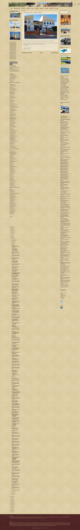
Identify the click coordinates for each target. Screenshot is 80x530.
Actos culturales (12, 77)
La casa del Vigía (63, 192)
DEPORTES (52, 8)
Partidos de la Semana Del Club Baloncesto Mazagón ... (15, 386)
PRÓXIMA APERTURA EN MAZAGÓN (15, 479)
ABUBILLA (62, 77)
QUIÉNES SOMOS (17, 8)
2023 (11, 232)
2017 (11, 497)
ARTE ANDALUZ (63, 290)
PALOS (32, 8)
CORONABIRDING (63, 83)
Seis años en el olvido (64, 284)
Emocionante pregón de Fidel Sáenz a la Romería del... (15, 270)
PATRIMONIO (12, 171)
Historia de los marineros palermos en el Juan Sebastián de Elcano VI (64, 174)
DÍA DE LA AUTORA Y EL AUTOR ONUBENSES (15, 346)
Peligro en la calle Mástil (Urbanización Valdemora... (15, 353)
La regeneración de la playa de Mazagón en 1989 (65, 210)
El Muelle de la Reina (63, 142)
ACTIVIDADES (12, 76)
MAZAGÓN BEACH (18, 4)
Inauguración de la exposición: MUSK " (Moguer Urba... (15, 401)
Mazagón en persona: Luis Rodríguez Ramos (64, 251)
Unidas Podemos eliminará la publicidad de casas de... (15, 308)
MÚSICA (11, 157)
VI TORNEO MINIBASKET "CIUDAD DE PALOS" (15, 326)
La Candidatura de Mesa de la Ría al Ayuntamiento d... (15, 296)
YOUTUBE (62, 298)
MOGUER (28, 8)
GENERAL (11, 137)
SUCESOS (56, 8)
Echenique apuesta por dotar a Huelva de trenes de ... (15, 299)
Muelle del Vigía (63, 265)
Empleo (11, 124)
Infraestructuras (12, 146)
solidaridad (12, 199)
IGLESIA (11, 142)
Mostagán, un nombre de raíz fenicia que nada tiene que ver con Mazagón (65, 263)
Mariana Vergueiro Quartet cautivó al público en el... (14, 293)
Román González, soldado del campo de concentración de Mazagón (65, 278)
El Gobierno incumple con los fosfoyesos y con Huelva (15, 473)
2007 (12, 511)
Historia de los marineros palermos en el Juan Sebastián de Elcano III (64, 166)
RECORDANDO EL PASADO (14, 187)
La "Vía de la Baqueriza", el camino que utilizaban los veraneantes (64, 188)
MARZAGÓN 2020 (13, 49)
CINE (10, 102)
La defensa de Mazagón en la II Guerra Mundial (65, 200)
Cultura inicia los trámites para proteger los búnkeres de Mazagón (65, 119)
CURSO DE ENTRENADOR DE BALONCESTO (14, 389)
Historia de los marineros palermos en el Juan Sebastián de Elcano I (64, 160)
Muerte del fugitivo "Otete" (64, 266)
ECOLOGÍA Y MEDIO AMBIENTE (13, 119)
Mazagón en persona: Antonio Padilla (64, 249)
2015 (11, 500)
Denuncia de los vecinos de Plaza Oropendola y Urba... (15, 407)
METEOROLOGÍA (13, 153)
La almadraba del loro (64, 190)
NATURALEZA (12, 158)
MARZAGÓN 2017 (13, 53)
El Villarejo (62, 154)
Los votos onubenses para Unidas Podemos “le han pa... (15, 264)
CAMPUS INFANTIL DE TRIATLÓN (15, 410)
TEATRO (11, 202)
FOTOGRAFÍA (12, 133)
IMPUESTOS (12, 143)
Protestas (11, 182)
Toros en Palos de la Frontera (14, 430)
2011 (11, 506)
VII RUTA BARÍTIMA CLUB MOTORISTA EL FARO (15, 356)
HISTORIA (41, 8)
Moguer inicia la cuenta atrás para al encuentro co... (15, 329)
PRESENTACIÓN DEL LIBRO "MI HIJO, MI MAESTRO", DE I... (15, 290)
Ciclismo (11, 101)
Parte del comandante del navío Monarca (64, 270)
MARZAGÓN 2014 (13, 57)
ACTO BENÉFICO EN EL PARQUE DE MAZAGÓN (15, 424)
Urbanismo (12, 211)
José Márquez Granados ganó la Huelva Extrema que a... (15, 267)
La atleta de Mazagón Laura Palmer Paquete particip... (15, 362)
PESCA (11, 174)
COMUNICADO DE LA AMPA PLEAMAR (15, 284)
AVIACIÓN (11, 93)
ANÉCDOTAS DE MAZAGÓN (15, 82)
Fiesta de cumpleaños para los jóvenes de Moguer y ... (15, 439)
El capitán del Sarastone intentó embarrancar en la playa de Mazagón (64, 128)
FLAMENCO (12, 132)
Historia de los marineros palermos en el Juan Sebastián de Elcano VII (64, 177)
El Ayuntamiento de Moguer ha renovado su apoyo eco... (15, 287)
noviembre (13, 240)
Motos (11, 156)
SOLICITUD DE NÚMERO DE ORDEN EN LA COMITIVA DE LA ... (15, 349)
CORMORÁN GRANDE (64, 82)
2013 (11, 503)
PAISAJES (11, 169)
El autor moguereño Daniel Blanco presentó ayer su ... (15, 433)
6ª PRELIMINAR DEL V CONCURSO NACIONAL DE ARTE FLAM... (15, 448)
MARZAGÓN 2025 (13, 43)
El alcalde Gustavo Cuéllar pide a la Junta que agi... (15, 247)
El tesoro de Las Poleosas (64, 153)
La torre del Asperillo (64, 211)
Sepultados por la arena (64, 285)
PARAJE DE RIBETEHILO (14, 69)
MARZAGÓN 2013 (13, 58)
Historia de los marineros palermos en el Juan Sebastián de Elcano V (64, 172)
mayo (12, 243)
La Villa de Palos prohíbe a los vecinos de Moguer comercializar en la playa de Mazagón (65, 216)
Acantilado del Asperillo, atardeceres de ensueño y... (15, 282)
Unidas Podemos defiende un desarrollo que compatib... (15, 343)
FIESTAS (11, 129)
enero (12, 494)
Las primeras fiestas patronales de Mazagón (64, 219)
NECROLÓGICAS (13, 161)
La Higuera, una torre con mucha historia (64, 203)
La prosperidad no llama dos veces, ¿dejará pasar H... (15, 340)
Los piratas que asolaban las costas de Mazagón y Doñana (65, 224)
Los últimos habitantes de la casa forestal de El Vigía (65, 242)
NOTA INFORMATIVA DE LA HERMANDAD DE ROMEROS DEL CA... (15, 273)
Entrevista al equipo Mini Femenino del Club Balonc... (15, 398)
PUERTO (11, 184)
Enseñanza (11, 125)
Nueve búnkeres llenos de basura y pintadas (64, 268)
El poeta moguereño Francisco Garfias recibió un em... (14, 261)
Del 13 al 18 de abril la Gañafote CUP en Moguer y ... (14, 395)
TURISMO (11, 210)
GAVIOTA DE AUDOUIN (64, 90)
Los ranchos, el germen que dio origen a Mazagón (64, 230)
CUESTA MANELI (13, 66)
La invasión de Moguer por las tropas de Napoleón (64, 205)
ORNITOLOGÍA (12, 166)
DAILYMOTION (63, 295)
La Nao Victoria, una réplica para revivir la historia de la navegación (65, 207)
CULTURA (46, 8)
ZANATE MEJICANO (64, 99)
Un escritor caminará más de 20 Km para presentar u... (15, 323)
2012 (11, 504)
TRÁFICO (11, 207)
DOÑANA (36, 8)
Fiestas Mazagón (12, 130)
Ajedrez (11, 81)
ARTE (11, 87)
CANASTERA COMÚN (64, 78)
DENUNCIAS (12, 114)
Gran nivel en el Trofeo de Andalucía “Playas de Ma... (15, 464)
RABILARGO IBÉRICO (64, 94)
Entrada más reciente (27, 52)
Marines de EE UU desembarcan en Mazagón (64, 244)
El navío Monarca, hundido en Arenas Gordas (64, 144)
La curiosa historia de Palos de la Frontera (65, 196)
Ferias (11, 128)
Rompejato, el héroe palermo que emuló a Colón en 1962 (65, 280)
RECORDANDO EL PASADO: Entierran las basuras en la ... (15, 452)
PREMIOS (11, 179)
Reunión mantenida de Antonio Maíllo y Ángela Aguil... (15, 482)
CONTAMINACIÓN (13, 106)
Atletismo (11, 91)
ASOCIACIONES (12, 89)
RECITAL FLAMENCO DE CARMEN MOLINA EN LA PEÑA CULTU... (15, 392)
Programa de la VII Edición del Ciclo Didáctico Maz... (14, 371)
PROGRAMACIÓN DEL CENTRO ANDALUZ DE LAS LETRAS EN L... (15, 311)
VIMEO (61, 294)
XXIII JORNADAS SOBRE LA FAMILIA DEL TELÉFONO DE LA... (15, 418)
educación (11, 121)
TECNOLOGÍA (12, 203)
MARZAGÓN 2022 (13, 47)
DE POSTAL (12, 113)
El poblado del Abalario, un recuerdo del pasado (65, 149)
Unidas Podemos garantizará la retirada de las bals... (15, 314)
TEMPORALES (12, 206)
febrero (12, 493)
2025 (11, 229)
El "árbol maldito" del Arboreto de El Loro (64, 125)
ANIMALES (12, 84)
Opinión (11, 165)
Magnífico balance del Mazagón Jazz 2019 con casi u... (15, 252)
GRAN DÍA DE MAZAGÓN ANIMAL (15, 337)
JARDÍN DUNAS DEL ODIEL (14, 71)
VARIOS (11, 212)
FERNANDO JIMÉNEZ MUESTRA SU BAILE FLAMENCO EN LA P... (15, 305)
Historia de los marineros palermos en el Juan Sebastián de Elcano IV (64, 169)
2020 (12, 236)
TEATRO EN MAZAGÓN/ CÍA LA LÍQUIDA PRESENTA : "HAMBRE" (15, 458)
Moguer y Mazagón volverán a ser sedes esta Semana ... (15, 467)
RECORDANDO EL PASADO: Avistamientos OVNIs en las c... (15, 374)
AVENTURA (12, 92)
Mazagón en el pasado (64, 247)
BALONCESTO (12, 97)
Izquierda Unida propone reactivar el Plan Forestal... (15, 485)
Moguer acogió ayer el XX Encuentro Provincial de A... (15, 436)
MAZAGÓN (23, 8)
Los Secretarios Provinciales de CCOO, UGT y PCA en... (15, 279)
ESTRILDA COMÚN (63, 88)
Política (11, 178)
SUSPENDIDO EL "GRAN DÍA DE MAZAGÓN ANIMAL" (15, 421)
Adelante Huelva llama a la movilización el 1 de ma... (15, 255)
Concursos (11, 105)
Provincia (11, 183)
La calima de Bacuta (63, 191)
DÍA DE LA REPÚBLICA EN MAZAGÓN (15, 412)
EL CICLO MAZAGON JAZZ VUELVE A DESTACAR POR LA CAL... (15, 320)
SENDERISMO (12, 197)
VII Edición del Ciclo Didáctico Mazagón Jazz (15, 379)
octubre (12, 241)
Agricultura (12, 78)
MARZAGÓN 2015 (13, 56)
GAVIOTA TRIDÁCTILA (64, 91)
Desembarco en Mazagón (64, 123)
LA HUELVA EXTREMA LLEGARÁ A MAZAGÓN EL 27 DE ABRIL (15, 302)
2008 (12, 510)
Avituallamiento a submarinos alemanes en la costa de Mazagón (65, 117)
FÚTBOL (11, 134)
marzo (12, 491)
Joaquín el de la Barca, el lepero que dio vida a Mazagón (64, 185)
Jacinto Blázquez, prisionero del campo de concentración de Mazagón (65, 182)
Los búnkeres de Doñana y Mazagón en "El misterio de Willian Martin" (64, 221)
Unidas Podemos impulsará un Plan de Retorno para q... (15, 359)
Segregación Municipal (14, 193)
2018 (11, 496)
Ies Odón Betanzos (13, 141)
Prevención (11, 180)
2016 (11, 499)
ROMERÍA (11, 190)
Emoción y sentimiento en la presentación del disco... (15, 445)
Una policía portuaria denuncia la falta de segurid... (15, 455)
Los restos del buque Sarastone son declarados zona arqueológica (64, 235)
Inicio (11, 8)
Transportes (12, 208)
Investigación (12, 147)
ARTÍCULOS (12, 88)
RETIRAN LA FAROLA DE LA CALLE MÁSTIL (15, 317)
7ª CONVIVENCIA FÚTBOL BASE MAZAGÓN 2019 (14, 249)
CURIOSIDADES (12, 110)
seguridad (11, 194)
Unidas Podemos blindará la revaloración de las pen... (15, 365)
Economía (11, 120)
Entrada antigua (54, 52)
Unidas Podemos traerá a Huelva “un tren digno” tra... (15, 368)
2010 (11, 507)
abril (12, 244)
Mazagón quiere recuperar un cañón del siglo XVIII (65, 255)
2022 (11, 233)
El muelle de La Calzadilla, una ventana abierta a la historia (64, 140)
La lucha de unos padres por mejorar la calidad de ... (15, 476)
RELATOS (11, 189)
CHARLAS (11, 100)
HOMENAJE (12, 139)
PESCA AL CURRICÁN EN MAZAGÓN (15, 276)
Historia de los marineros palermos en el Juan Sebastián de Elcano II (64, 163)
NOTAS (11, 162)
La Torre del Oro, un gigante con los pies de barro (65, 213)
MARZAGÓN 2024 (13, 44)
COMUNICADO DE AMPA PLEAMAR (14, 428)
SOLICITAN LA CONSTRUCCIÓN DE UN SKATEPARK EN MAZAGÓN (15, 332)
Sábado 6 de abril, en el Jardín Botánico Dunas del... (15, 488)
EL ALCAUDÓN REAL (64, 86)
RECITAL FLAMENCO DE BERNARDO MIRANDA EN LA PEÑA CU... (15, 462)
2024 (12, 230)
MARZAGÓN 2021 (13, 48)
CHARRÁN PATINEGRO (64, 79)
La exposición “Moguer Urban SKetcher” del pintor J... (15, 383)
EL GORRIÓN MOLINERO (64, 87)
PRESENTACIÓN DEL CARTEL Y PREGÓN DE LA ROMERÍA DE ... (15, 404)
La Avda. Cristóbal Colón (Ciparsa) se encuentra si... (15, 470)
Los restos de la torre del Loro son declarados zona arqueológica (65, 232)
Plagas (11, 175)
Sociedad (11, 198)
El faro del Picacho (63, 134)
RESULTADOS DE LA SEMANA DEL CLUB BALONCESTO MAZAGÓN (15, 415)
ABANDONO (12, 74)
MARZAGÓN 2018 (13, 52)
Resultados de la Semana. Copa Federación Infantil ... (15, 258)
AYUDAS (11, 96)
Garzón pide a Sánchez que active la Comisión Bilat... (15, 442)
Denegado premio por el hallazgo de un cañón (64, 122)
